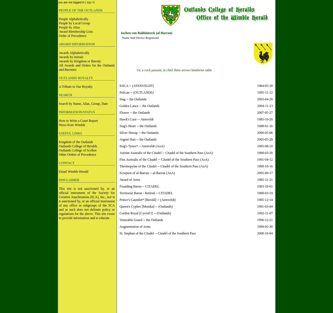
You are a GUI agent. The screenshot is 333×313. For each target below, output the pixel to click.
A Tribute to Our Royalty (76, 87)
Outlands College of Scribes (78, 150)
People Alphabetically (74, 19)
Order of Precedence (73, 36)
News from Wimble (72, 125)
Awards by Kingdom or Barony (80, 61)
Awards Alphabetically (74, 53)
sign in (91, 2)
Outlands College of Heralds (78, 146)
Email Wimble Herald (73, 172)
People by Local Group (74, 23)
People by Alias (69, 27)
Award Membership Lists (76, 32)
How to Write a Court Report (78, 121)
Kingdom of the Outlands (76, 142)
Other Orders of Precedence (77, 154)
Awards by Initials (71, 57)
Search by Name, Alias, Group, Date (83, 104)
